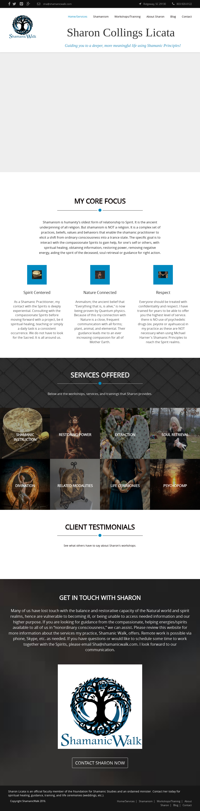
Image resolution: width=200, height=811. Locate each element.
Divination (25, 485)
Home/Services (77, 16)
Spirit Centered (36, 292)
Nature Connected (99, 292)
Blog (173, 16)
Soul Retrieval (175, 434)
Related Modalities (75, 485)
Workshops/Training (127, 16)
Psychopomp (175, 485)
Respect (163, 292)
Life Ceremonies (125, 485)
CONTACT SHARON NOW (100, 763)
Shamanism (101, 16)
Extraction (125, 434)
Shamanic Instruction (25, 437)
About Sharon (155, 16)
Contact (187, 16)
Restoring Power (75, 434)
